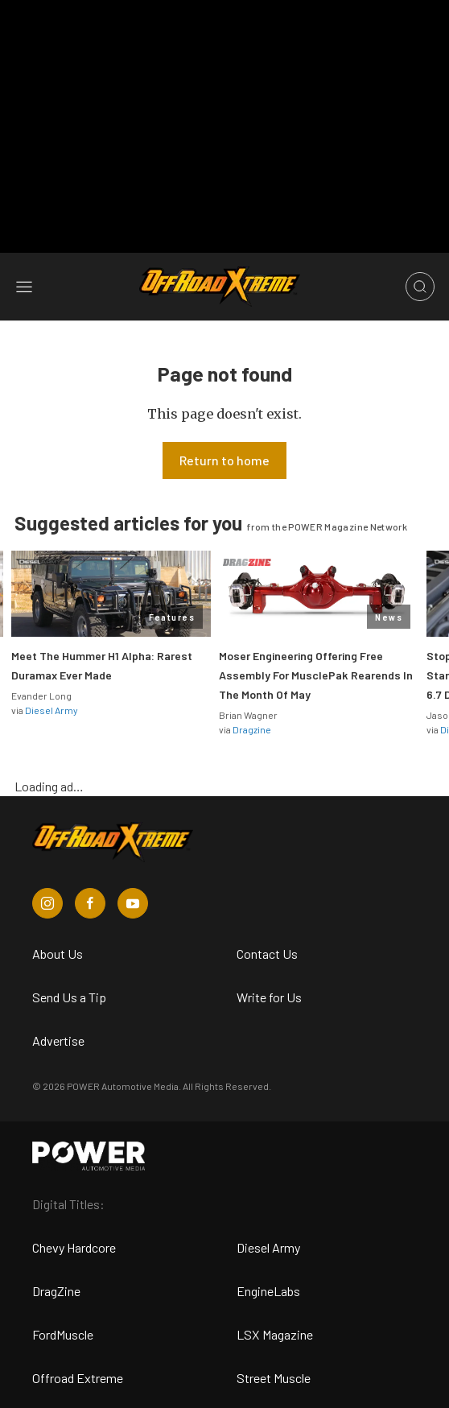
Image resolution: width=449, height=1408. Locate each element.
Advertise (58, 1040)
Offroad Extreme (77, 1377)
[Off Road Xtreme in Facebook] (90, 903)
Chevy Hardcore (74, 1247)
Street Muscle (274, 1377)
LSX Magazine (275, 1334)
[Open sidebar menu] (24, 286)
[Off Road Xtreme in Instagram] (47, 903)
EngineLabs (268, 1291)
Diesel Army (51, 710)
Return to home (224, 460)
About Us (57, 953)
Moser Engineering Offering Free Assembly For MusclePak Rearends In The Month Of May (316, 675)
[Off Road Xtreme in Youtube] (132, 903)
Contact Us (267, 953)
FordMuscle (62, 1334)
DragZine (56, 1291)
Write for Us (269, 997)
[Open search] (420, 286)
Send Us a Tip (69, 997)
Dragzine (252, 729)
